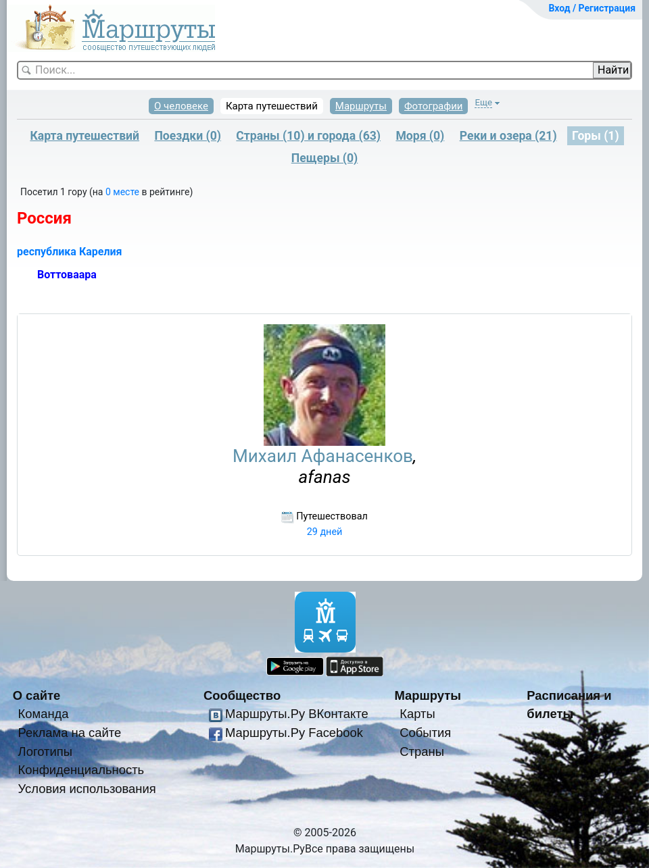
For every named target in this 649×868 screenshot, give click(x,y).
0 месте (123, 191)
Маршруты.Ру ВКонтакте (296, 714)
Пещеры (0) (324, 158)
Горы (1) (595, 136)
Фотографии (433, 106)
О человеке (181, 106)
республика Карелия (69, 251)
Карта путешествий (272, 106)
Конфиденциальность (81, 770)
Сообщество (242, 695)
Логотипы (45, 751)
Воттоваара (67, 274)
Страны (422, 751)
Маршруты (361, 106)
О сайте (37, 695)
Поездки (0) (187, 136)
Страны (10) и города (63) (308, 136)
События (425, 732)
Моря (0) (419, 136)
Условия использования (87, 789)
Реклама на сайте (70, 732)
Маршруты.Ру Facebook (294, 732)
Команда (43, 714)
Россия (44, 218)
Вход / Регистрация (591, 8)
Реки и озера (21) (508, 136)
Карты (417, 714)
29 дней (325, 532)
